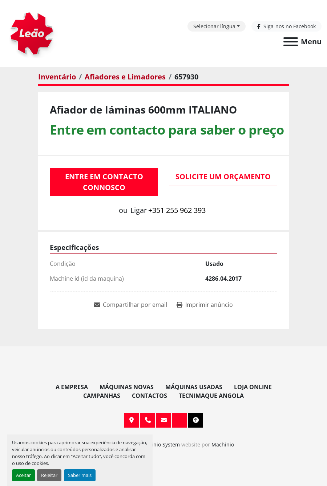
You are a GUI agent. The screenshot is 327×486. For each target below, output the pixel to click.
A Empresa (72, 387)
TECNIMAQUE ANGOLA (211, 396)
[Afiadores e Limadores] (125, 77)
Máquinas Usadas (193, 387)
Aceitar (23, 475)
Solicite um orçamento (223, 176)
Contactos (149, 396)
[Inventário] (57, 77)
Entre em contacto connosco (104, 182)
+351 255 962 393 (177, 210)
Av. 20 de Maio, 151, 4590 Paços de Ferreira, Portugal (131, 420)
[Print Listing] (205, 305)
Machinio (222, 444)
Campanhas (101, 396)
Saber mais (80, 475)
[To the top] (195, 420)
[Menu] (290, 41)
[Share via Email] (130, 305)
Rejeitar (49, 475)
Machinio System (159, 444)
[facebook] (286, 26)
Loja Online (253, 387)
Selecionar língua (214, 26)
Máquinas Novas (127, 387)
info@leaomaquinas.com (163, 420)
